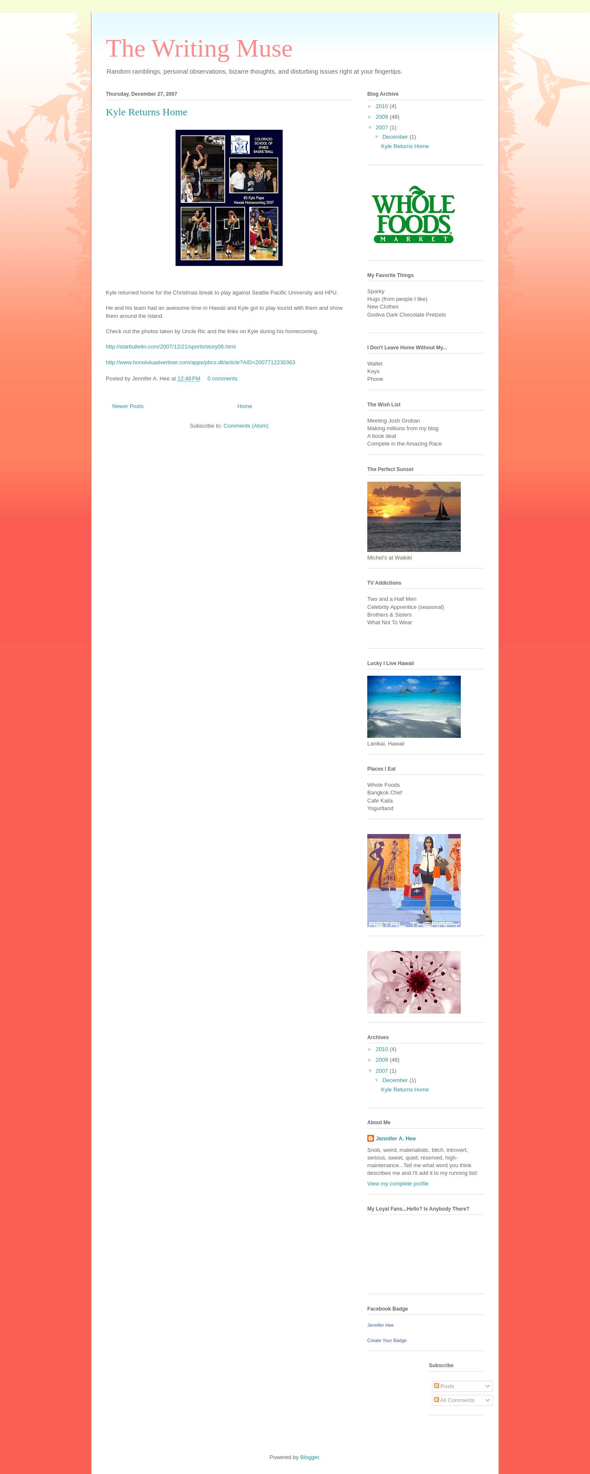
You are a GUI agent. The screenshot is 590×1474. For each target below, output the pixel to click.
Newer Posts (128, 406)
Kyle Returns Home (146, 111)
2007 (383, 127)
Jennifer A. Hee (396, 1138)
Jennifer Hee (380, 1325)
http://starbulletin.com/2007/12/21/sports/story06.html (171, 346)
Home (245, 406)
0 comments (222, 378)
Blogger (309, 1457)
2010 (383, 106)
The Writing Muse (199, 48)
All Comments (454, 1400)
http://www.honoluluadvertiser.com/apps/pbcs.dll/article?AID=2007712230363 (200, 362)
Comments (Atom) (246, 426)
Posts (444, 1386)
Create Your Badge (387, 1340)
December (396, 137)
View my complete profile (397, 1183)
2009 (383, 117)
